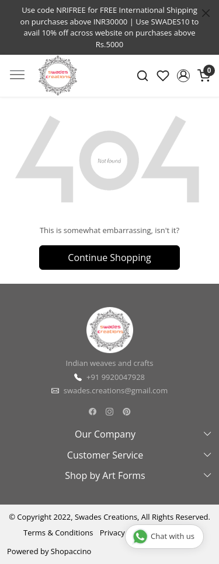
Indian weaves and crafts (110, 363)
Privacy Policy (123, 532)
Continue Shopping (109, 257)
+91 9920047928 (115, 377)
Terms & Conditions (58, 532)
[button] (183, 75)
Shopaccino (71, 551)
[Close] (206, 13)
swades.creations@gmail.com (116, 390)
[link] (143, 75)
